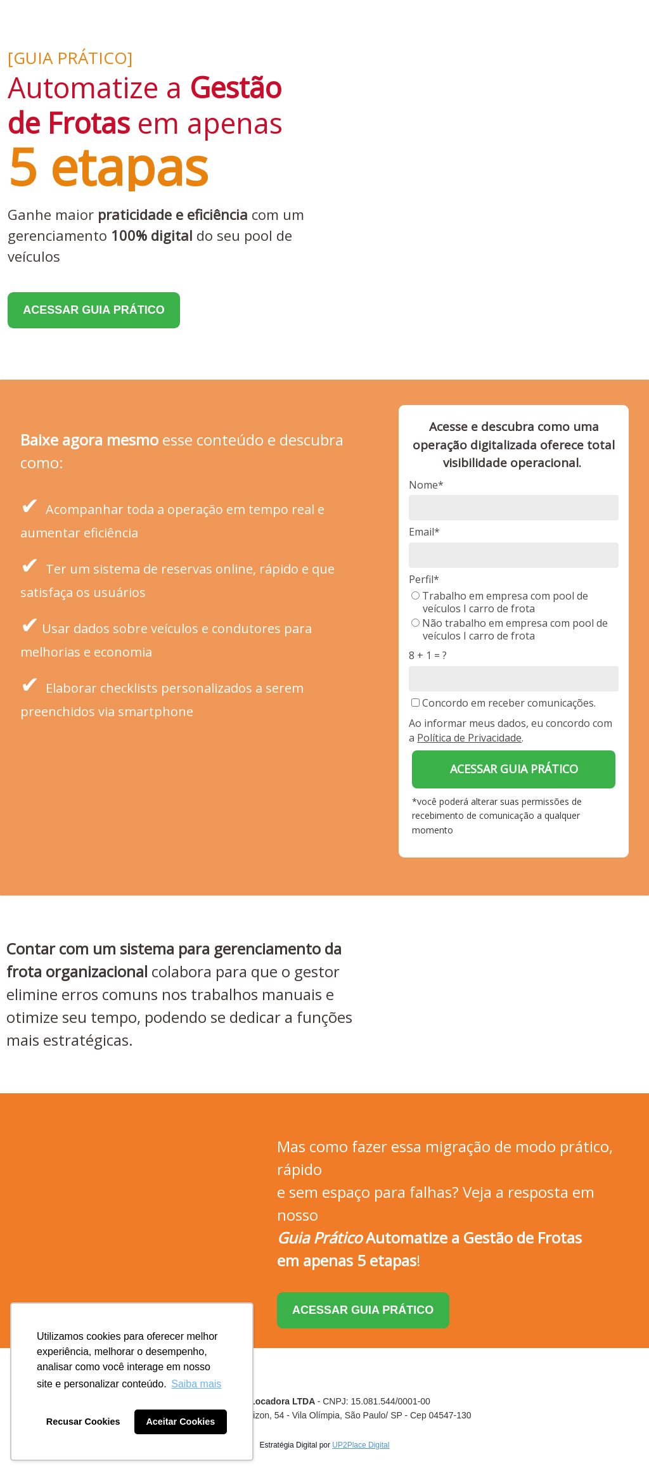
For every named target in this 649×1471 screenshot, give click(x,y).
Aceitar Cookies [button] (180, 1421)
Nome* (426, 485)
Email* (424, 531)
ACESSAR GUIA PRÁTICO (93, 310)
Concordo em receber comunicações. (503, 703)
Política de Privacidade (469, 738)
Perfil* (424, 579)
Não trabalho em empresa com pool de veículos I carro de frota (509, 629)
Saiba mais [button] (196, 1383)
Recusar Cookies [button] (83, 1421)
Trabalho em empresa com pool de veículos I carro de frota (499, 602)
